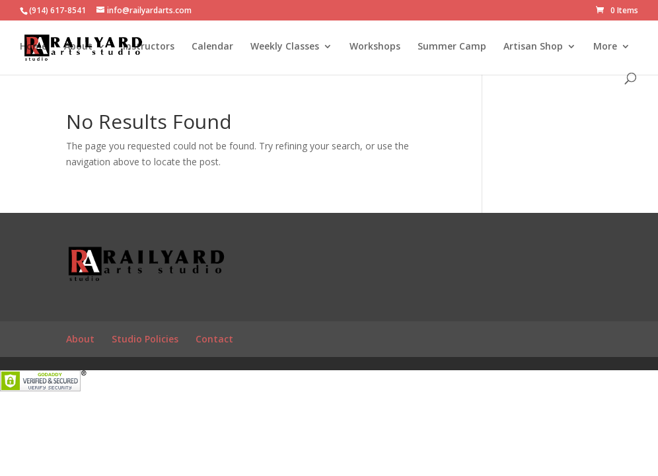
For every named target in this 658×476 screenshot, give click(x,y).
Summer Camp (452, 47)
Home (33, 47)
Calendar (212, 47)
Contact (214, 339)
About (78, 47)
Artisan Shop (533, 47)
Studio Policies (145, 339)
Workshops (374, 47)
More (605, 47)
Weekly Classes (284, 47)
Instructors (148, 47)
